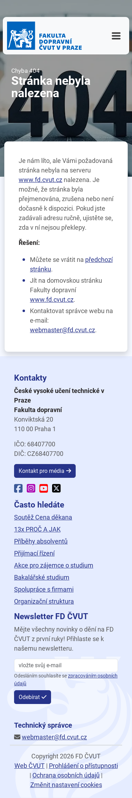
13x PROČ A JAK (37, 529)
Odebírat (29, 697)
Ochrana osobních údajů (66, 775)
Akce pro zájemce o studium (53, 565)
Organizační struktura (44, 601)
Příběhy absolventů (41, 541)
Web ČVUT (29, 765)
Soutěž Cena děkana (43, 517)
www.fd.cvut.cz (40, 179)
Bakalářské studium (41, 577)
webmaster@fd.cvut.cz (62, 330)
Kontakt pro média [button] (41, 471)
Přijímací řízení (34, 553)
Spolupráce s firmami (44, 589)
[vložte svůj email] (66, 665)
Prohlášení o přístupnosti (83, 765)
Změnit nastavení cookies (66, 784)
